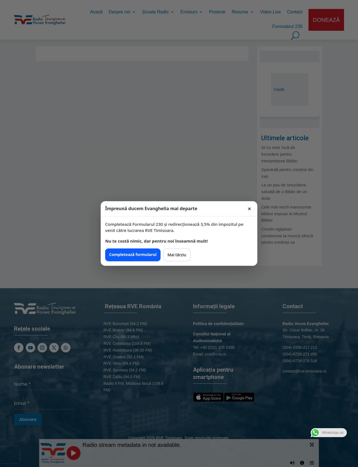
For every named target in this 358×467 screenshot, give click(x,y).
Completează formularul (133, 254)
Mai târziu (177, 254)
